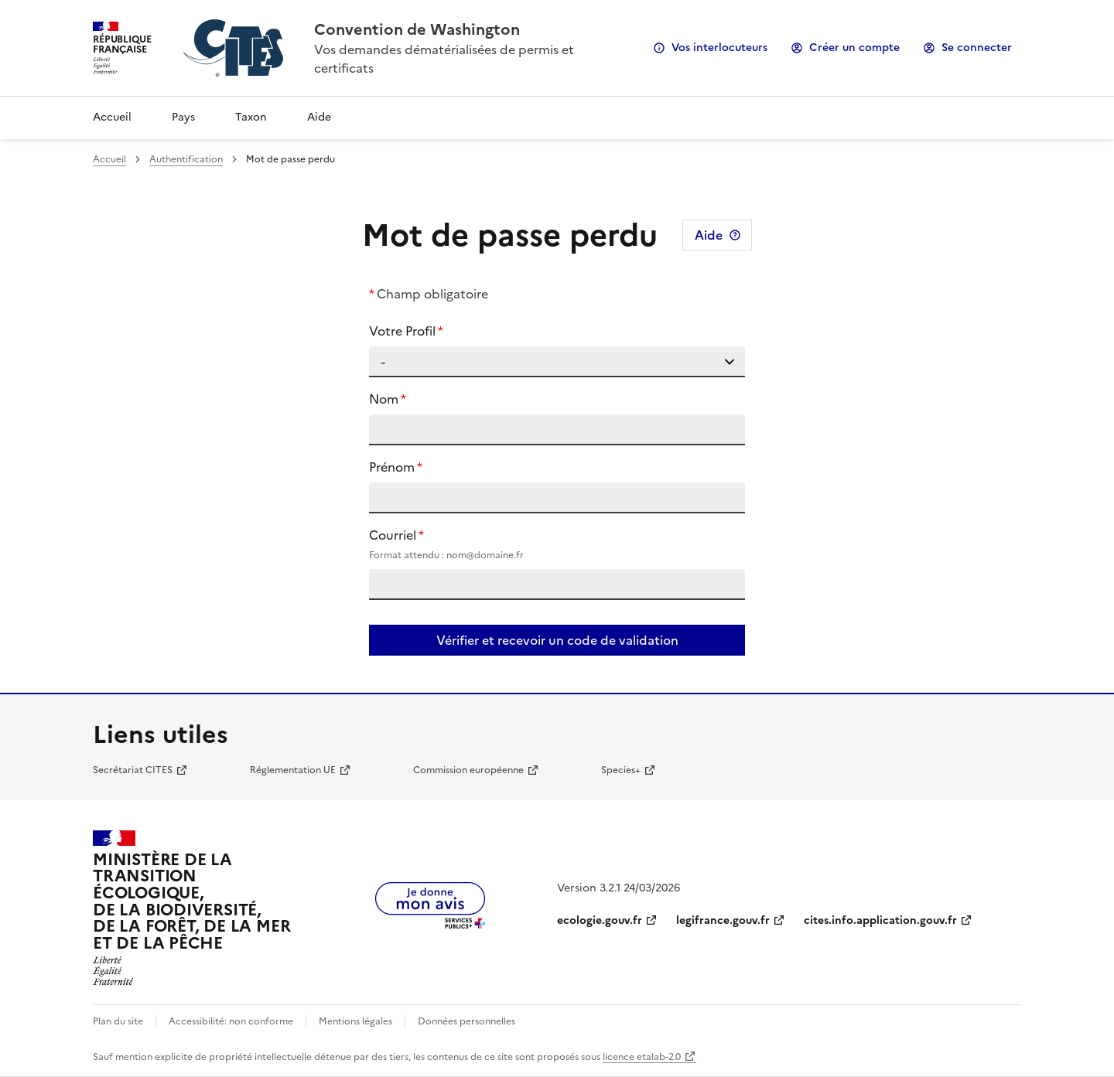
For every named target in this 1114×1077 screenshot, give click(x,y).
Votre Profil (402, 331)
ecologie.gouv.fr (599, 920)
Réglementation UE (293, 770)
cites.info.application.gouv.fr (880, 920)
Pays (183, 117)
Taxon (251, 117)
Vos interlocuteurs (719, 47)
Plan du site (118, 1021)
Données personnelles (466, 1021)
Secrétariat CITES (133, 770)
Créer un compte (854, 47)
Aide (319, 117)
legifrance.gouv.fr (723, 920)
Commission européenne (468, 770)
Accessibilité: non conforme (231, 1021)
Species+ (621, 770)
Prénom (392, 467)
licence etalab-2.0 (642, 1057)
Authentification (186, 159)
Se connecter (976, 47)
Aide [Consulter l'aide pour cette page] (709, 235)
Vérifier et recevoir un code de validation (557, 640)
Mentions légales (355, 1021)
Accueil (112, 117)
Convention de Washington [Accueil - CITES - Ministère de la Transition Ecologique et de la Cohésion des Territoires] (417, 29)
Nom (383, 399)
